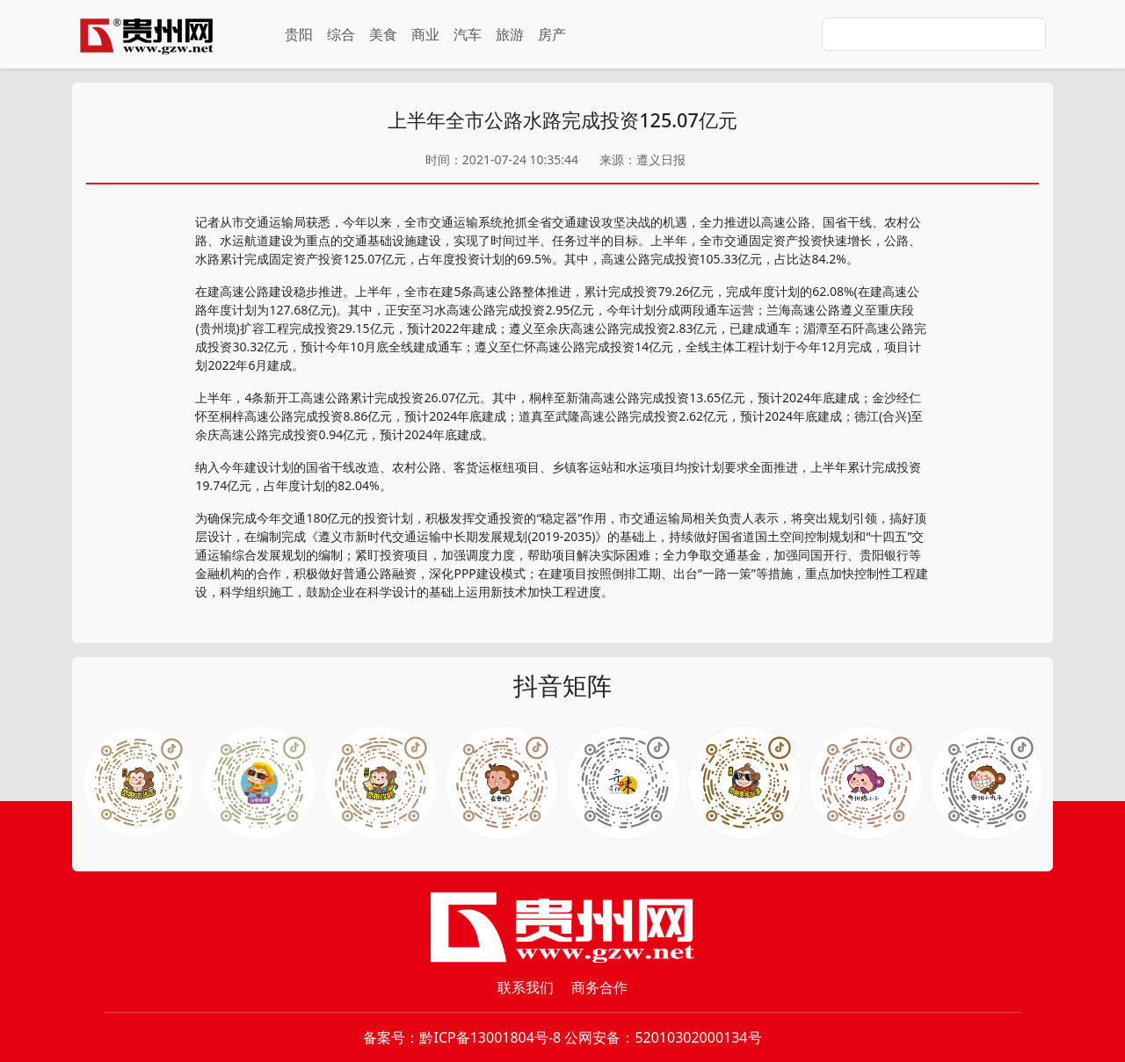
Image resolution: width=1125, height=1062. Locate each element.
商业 (425, 34)
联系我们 (525, 987)
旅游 (510, 34)
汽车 (468, 34)
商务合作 (599, 987)
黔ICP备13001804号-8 (490, 1037)
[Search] (934, 34)
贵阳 (299, 34)
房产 (552, 34)
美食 (383, 34)
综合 (341, 34)
